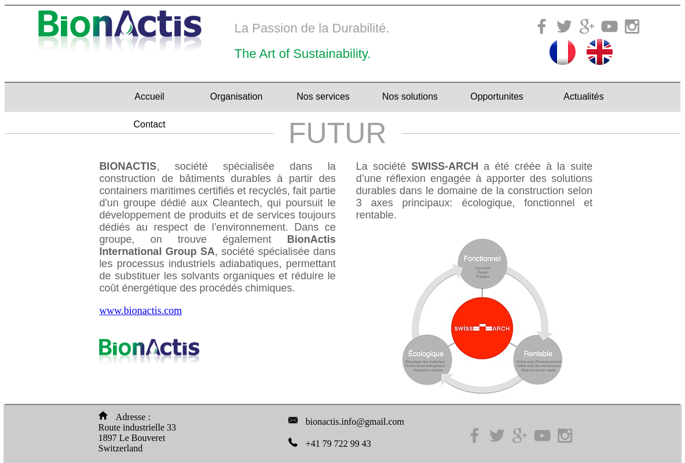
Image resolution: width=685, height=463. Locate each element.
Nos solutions (410, 96)
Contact (149, 124)
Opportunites (496, 96)
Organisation (236, 96)
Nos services (323, 96)
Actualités (583, 96)
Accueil (149, 96)
